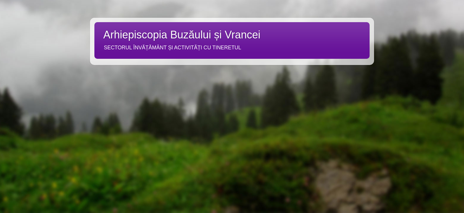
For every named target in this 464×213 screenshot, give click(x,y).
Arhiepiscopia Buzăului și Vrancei (181, 35)
